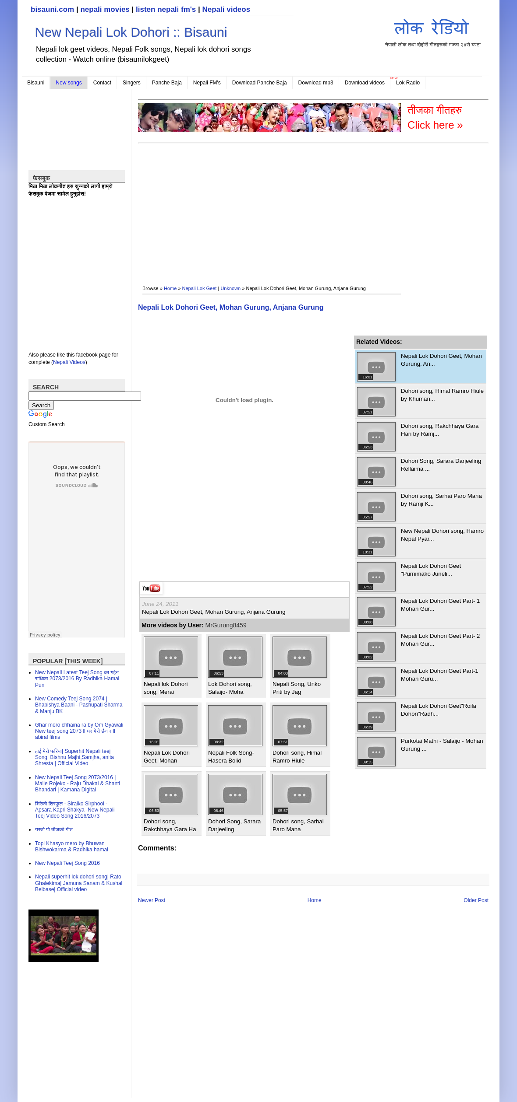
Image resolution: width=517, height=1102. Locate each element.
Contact (102, 83)
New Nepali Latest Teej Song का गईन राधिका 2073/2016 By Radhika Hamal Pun (77, 678)
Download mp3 (315, 83)
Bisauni (35, 83)
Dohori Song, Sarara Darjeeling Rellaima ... (441, 465)
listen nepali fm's (166, 9)
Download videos (365, 83)
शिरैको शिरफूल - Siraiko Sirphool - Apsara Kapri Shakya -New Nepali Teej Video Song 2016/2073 (74, 810)
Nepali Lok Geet (199, 288)
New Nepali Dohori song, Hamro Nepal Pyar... (442, 535)
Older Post (476, 900)
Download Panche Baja (259, 83)
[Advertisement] (198, 208)
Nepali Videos (69, 362)
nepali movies (104, 9)
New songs (68, 83)
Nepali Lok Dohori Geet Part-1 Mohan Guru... (439, 675)
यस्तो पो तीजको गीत (54, 829)
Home (170, 288)
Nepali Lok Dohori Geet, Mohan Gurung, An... (441, 360)
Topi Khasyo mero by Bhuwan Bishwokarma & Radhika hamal (71, 846)
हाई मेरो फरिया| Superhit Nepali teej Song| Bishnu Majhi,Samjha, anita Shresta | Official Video (74, 757)
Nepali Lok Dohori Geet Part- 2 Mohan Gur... (440, 640)
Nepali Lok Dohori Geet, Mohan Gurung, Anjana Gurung (230, 307)
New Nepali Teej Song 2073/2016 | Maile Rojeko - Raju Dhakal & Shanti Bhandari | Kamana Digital (77, 783)
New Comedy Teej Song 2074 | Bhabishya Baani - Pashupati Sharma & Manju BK (78, 705)
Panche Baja (167, 83)
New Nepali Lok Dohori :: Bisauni (131, 32)
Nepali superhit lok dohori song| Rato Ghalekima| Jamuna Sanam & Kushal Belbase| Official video (78, 883)
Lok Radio (408, 83)
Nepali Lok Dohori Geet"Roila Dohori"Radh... (438, 710)
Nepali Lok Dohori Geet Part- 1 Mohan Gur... (440, 605)
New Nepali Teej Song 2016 (67, 863)
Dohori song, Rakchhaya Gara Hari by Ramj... (439, 430)
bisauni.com (52, 9)
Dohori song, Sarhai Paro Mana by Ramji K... (441, 500)
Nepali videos (226, 9)
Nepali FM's (207, 83)
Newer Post (151, 900)
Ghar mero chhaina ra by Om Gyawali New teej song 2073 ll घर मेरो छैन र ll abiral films (79, 731)
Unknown (230, 288)
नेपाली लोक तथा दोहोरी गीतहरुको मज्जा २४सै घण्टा (433, 31)
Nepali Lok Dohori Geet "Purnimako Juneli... (431, 570)
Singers (132, 83)
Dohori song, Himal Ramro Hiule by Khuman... (442, 395)
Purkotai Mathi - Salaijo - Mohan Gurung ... (442, 745)
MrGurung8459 (226, 625)
